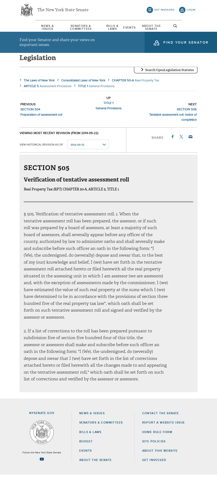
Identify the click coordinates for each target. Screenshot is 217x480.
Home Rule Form (157, 437)
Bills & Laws (111, 27)
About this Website (160, 455)
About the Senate (95, 465)
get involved (164, 10)
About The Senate (163, 27)
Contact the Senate (160, 418)
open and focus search (191, 28)
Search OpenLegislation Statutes (169, 75)
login (191, 10)
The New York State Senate (63, 10)
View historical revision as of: (41, 149)
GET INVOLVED (154, 465)
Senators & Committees (72, 27)
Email (190, 142)
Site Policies (154, 446)
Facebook (172, 142)
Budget (86, 446)
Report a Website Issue (163, 427)
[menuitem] (32, 27)
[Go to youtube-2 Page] (42, 464)
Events (135, 27)
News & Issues (32, 27)
